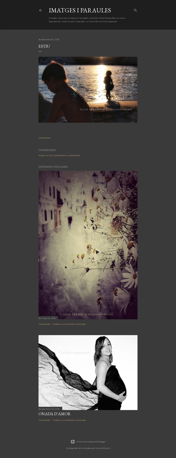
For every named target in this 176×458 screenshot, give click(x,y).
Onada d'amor (54, 413)
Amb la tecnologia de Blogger (88, 442)
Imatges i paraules (80, 10)
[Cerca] (135, 9)
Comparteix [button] (44, 137)
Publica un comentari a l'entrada (59, 155)
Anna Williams (102, 448)
